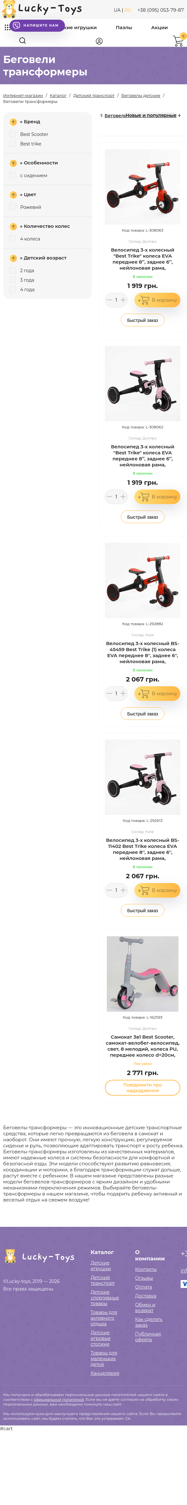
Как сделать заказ (148, 1322)
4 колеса (25, 239)
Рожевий (25, 207)
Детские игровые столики (101, 1338)
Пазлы (124, 27)
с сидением (28, 175)
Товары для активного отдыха (104, 1318)
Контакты (146, 1269)
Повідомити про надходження (142, 1087)
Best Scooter (29, 134)
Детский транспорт (103, 1280)
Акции (159, 27)
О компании (149, 1255)
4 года (22, 289)
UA (117, 10)
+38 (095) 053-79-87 (161, 10)
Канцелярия (105, 1373)
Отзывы (144, 1278)
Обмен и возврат (145, 1307)
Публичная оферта (148, 1336)
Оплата (143, 1287)
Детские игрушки (74, 27)
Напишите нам (36, 25)
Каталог (102, 1252)
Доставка (145, 1296)
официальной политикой (59, 1399)
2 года (22, 270)
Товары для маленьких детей (104, 1358)
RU (128, 10)
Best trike (25, 144)
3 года (22, 280)
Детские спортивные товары (105, 1297)
